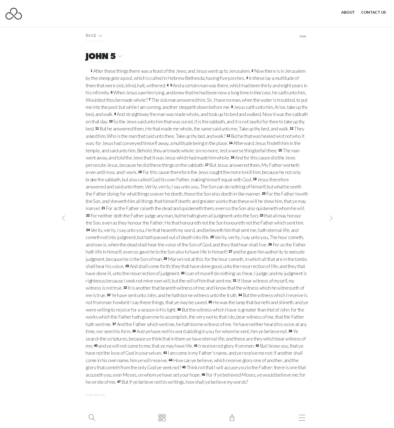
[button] (100, 35)
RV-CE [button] (95, 35)
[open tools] (302, 36)
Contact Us (373, 12)
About (348, 12)
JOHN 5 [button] (105, 57)
